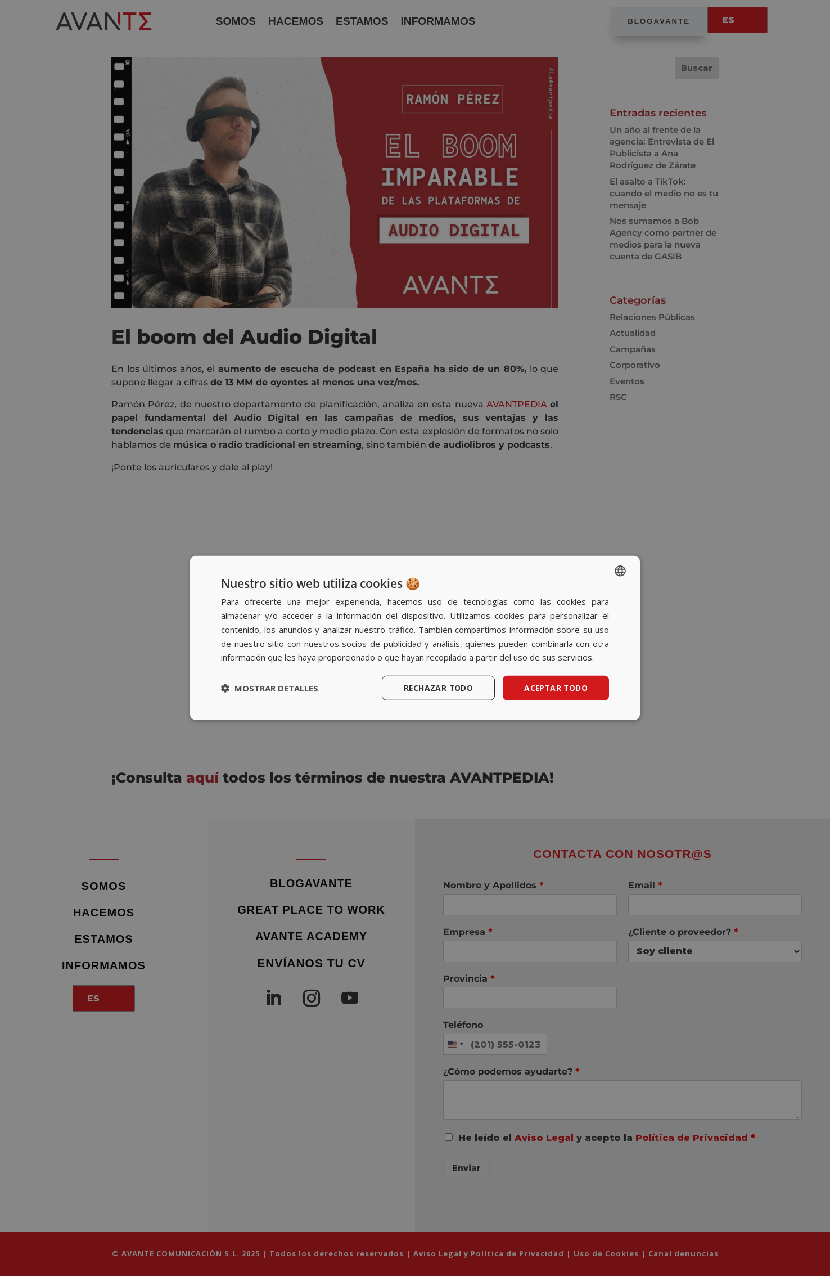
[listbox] (620, 571)
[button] (269, 688)
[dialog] (415, 638)
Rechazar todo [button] (436, 687)
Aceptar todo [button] (555, 687)
